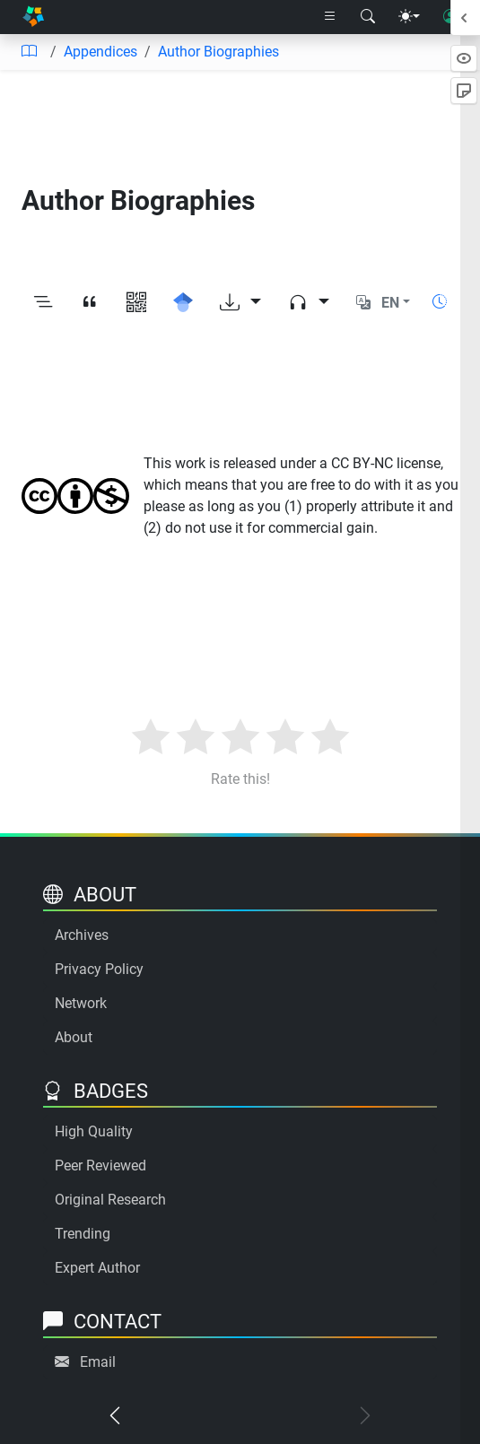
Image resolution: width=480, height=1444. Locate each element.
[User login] (450, 17)
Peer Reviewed (100, 1165)
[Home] (33, 17)
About (73, 1037)
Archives (82, 935)
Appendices (100, 51)
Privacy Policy (99, 969)
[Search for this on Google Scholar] (183, 303)
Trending (82, 1233)
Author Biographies (218, 51)
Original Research (110, 1199)
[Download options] (240, 303)
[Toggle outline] (43, 303)
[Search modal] (368, 17)
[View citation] (89, 303)
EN (390, 302)
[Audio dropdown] (308, 303)
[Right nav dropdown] (330, 17)
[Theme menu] (409, 17)
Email (98, 1361)
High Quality (94, 1131)
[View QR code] (136, 303)
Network (81, 1003)
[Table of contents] (28, 52)
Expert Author (97, 1267)
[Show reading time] (439, 302)
